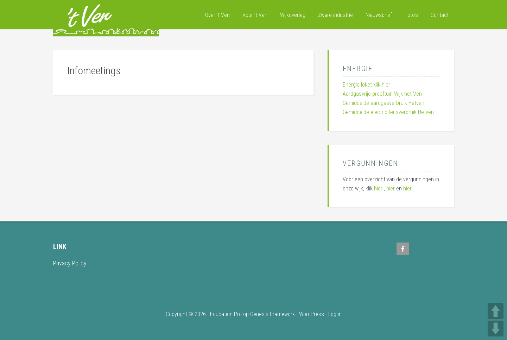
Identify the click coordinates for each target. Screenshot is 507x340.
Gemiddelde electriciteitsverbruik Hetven (388, 112)
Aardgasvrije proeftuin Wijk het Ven (382, 93)
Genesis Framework (272, 314)
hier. (408, 188)
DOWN (495, 328)
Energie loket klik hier (366, 84)
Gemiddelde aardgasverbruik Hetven (383, 103)
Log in (335, 314)
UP (495, 311)
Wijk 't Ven (106, 18)
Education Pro (226, 314)
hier (378, 188)
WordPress (311, 314)
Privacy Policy (70, 263)
